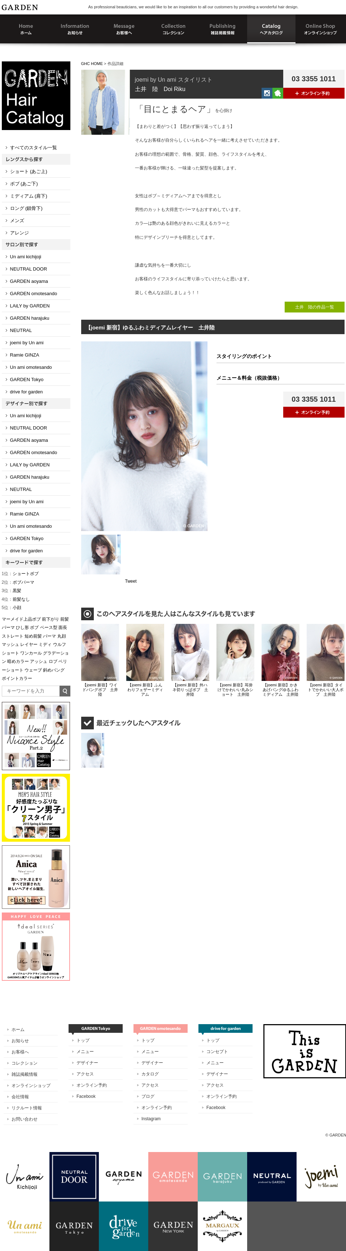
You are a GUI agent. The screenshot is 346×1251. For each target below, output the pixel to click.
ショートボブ (20, 573)
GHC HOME (92, 63)
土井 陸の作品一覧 (314, 307)
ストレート (12, 636)
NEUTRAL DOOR (28, 269)
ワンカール (31, 653)
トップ (82, 1040)
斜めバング (54, 670)
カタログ (150, 1074)
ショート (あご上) (28, 171)
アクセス (85, 1074)
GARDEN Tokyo (27, 379)
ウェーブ (33, 670)
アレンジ (19, 233)
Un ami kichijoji (25, 256)
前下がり (50, 619)
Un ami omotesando (31, 367)
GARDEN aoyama (29, 281)
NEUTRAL (21, 330)
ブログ (147, 1096)
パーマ (49, 636)
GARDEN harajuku (29, 318)
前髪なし (16, 599)
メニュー (85, 1051)
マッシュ (10, 644)
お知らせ (20, 1040)
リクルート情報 (27, 1107)
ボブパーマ (18, 582)
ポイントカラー (17, 678)
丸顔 (61, 636)
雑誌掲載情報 (25, 1074)
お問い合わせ (25, 1119)
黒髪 (12, 590)
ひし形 (22, 627)
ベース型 (48, 627)
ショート (10, 653)
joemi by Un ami (27, 342)
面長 (62, 627)
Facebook (86, 1096)
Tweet (131, 581)
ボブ (34, 627)
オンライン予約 (91, 1085)
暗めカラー (18, 661)
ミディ (45, 644)
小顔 (12, 607)
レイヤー (29, 644)
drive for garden (26, 391)
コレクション (25, 1063)
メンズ (17, 220)
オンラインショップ (31, 1085)
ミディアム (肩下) (28, 196)
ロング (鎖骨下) (26, 208)
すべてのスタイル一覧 (33, 147)
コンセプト (217, 1051)
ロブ (53, 661)
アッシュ (38, 661)
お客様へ (20, 1051)
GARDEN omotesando (33, 293)
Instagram (151, 1118)
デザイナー (87, 1062)
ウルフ (59, 644)
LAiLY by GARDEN (30, 306)
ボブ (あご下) (24, 183)
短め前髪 (33, 636)
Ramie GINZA (24, 355)
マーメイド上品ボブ (21, 619)
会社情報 (20, 1096)
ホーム (18, 1029)
